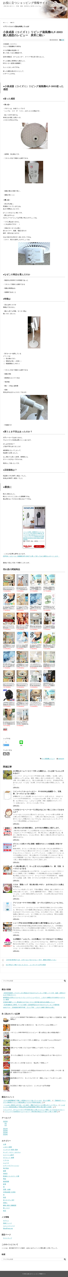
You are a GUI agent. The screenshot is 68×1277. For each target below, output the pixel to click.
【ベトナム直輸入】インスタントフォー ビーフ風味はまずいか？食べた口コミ (36, 1055)
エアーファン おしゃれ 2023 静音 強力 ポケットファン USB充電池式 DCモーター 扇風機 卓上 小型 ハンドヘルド (22, 589)
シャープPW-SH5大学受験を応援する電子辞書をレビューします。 (37, 923)
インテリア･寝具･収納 (10, 1149)
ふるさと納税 (7, 1147)
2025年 (5, 1121)
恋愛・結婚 (6, 1189)
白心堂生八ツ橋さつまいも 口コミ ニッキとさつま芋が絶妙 (24, 965)
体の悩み (6, 1168)
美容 (4, 1197)
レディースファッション (11, 1165)
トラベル (6, 1160)
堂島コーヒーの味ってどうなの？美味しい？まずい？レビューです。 (33, 1047)
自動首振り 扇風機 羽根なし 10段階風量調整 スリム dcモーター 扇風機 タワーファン (36, 589)
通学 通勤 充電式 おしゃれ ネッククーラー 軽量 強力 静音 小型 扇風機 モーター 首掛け (9, 665)
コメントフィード (9, 1226)
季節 (4, 1179)
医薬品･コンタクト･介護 (11, 1176)
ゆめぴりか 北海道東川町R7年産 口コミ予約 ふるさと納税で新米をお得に (29, 1007)
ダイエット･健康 (8, 1157)
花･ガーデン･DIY (8, 1200)
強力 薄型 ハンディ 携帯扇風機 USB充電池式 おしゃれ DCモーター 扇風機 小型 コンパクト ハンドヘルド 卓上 (49, 647)
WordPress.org (8, 1228)
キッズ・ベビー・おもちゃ (12, 1152)
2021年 (5, 1128)
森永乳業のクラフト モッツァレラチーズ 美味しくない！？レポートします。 (36, 1078)
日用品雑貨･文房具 (9, 1192)
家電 (62, 40)
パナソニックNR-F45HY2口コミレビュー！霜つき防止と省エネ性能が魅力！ (35, 1032)
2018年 (5, 1134)
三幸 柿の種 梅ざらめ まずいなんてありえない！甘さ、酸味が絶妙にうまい (29, 960)
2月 (6, 1125)
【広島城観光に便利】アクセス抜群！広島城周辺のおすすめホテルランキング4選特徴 (31, 1005)
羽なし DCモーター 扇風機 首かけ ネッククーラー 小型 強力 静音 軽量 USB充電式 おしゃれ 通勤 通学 (22, 627)
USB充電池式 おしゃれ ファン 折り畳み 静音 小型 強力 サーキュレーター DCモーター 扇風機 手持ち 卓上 (49, 609)
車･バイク (6, 1208)
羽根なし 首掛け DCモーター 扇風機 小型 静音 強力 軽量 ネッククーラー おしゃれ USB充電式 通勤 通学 (36, 608)
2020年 (5, 1130)
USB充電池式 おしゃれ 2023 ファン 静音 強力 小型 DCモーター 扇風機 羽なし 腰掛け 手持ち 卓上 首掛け (49, 686)
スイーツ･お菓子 (8, 1155)
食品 (4, 1210)
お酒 (4, 1144)
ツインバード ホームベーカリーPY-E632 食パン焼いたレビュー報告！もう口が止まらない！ (34, 1109)
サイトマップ (7, 1238)
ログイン (6, 1220)
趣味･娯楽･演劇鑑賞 (9, 1205)
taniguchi (61, 758)
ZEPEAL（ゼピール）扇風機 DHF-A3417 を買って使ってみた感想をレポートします (31, 556)
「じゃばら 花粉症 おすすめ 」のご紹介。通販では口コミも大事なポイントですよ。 (30, 1105)
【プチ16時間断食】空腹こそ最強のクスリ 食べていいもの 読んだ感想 (27, 1100)
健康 (4, 1171)
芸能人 (5, 1203)
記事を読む (16, 787)
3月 (6, 1123)
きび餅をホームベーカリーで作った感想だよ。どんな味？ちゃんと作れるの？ (36, 1040)
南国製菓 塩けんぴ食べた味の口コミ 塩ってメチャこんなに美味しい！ (34, 1025)
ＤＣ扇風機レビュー (48, 758)
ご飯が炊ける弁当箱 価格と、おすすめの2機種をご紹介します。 (36, 828)
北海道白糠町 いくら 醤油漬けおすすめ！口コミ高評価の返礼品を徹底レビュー (29, 1002)
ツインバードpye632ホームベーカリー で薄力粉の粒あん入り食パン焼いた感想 (31, 1111)
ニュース (6, 1163)
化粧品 (5, 1173)
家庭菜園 (6, 1181)
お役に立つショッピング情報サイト (25, 2)
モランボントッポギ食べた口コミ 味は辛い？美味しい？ (30, 1063)
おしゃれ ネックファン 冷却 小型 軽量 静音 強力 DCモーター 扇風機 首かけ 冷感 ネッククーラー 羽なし (9, 723)
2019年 (5, 1132)
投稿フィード (7, 1223)
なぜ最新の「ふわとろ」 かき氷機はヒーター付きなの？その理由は (38, 939)
